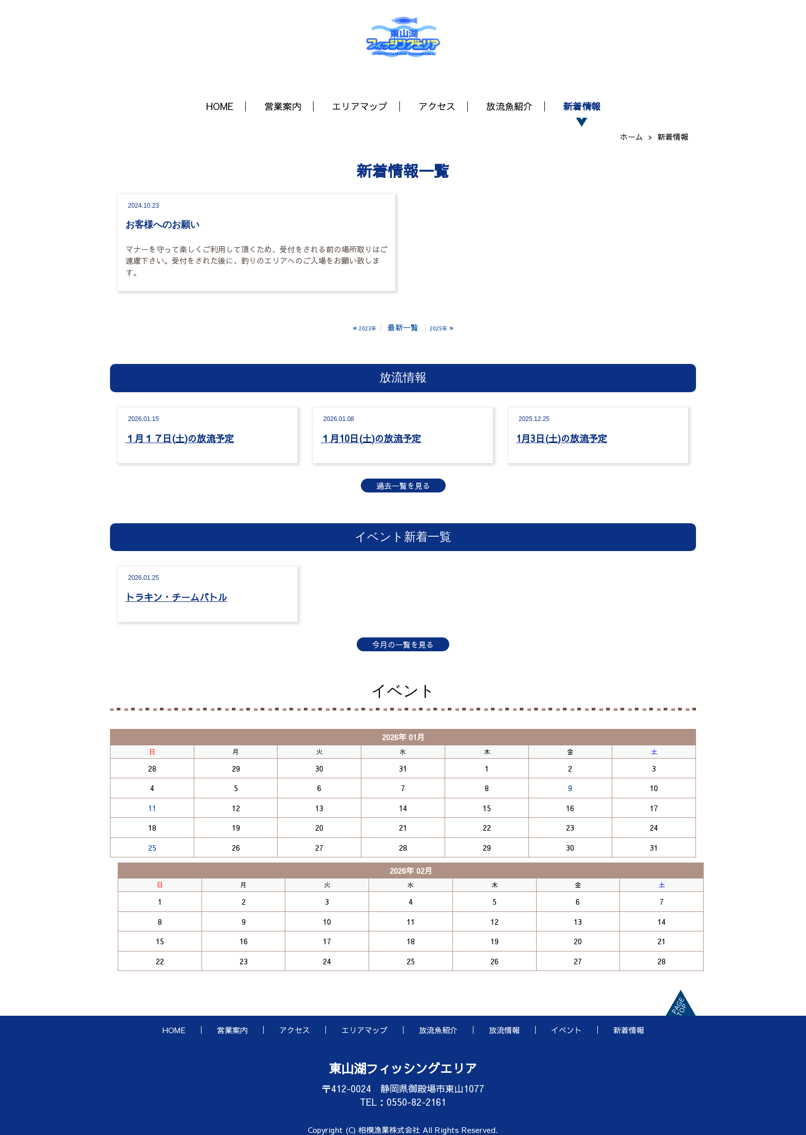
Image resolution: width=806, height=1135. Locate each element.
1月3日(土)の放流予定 (561, 438)
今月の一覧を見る (403, 644)
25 (152, 847)
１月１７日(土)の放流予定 (179, 438)
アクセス (436, 106)
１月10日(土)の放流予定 (371, 438)
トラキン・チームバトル (176, 597)
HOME (219, 106)
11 (152, 807)
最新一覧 (403, 327)
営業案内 (282, 106)
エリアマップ (360, 106)
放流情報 (504, 1029)
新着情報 (581, 106)
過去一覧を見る (403, 485)
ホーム (631, 136)
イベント (566, 1029)
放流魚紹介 (509, 106)
